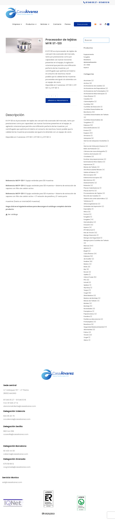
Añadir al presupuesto (58, 100)
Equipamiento (89, 54)
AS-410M (87, 65)
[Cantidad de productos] (52, 96)
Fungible (87, 57)
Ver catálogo (12, 214)
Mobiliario (87, 60)
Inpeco (86, 67)
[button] (40, 40)
